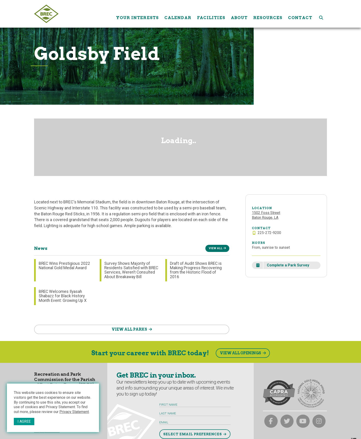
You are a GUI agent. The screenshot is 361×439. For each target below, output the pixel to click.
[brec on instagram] (319, 421)
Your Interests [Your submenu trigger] (137, 13)
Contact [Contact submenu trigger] (300, 13)
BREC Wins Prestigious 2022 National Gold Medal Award (64, 265)
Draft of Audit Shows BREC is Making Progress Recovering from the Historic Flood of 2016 (196, 270)
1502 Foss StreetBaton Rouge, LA (266, 215)
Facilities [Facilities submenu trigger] (211, 13)
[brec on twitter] (287, 421)
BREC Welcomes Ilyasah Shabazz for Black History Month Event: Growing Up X (63, 296)
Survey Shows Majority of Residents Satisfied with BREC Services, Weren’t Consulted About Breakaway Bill (131, 270)
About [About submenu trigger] (239, 13)
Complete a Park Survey (288, 265)
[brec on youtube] (303, 421)
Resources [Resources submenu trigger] (267, 13)
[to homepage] (73, 14)
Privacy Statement (74, 412)
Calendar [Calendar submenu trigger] (177, 13)
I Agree (24, 421)
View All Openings (240, 353)
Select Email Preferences (192, 434)
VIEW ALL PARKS (129, 329)
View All (215, 248)
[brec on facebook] (271, 421)
